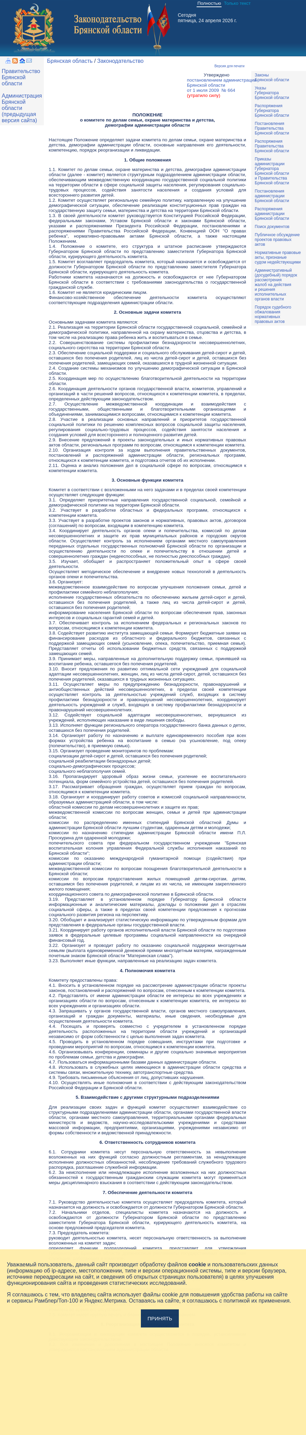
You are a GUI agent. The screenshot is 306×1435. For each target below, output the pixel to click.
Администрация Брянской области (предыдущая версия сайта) (22, 108)
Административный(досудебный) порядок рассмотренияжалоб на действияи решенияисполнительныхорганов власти (276, 284)
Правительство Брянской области (21, 77)
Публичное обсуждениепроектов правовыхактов (277, 239)
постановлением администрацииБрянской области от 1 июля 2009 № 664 (221, 87)
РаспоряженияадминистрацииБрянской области (272, 214)
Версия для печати (229, 66)
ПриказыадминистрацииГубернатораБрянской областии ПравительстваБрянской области (272, 171)
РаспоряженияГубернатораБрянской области (272, 110)
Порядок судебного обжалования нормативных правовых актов (273, 314)
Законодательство (120, 61)
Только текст (237, 3)
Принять (159, 1318)
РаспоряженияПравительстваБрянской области (272, 146)
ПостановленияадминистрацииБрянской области (272, 196)
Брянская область (70, 61)
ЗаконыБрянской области (272, 77)
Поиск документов (272, 226)
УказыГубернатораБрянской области (272, 93)
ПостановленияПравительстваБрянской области (272, 128)
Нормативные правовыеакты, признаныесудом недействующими (278, 257)
